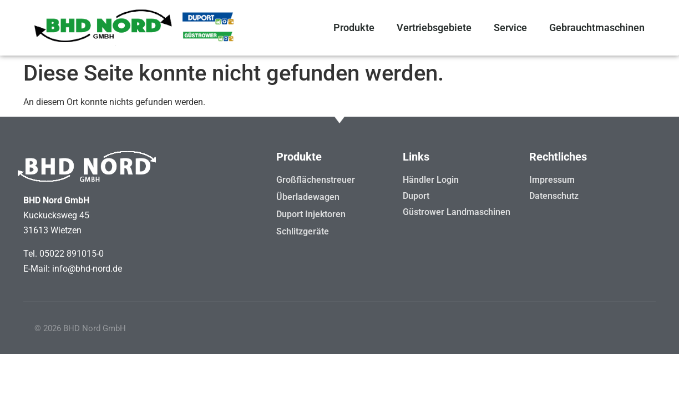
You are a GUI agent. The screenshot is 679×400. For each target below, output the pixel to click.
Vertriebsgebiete (434, 27)
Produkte (353, 27)
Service (510, 27)
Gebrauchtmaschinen (597, 27)
